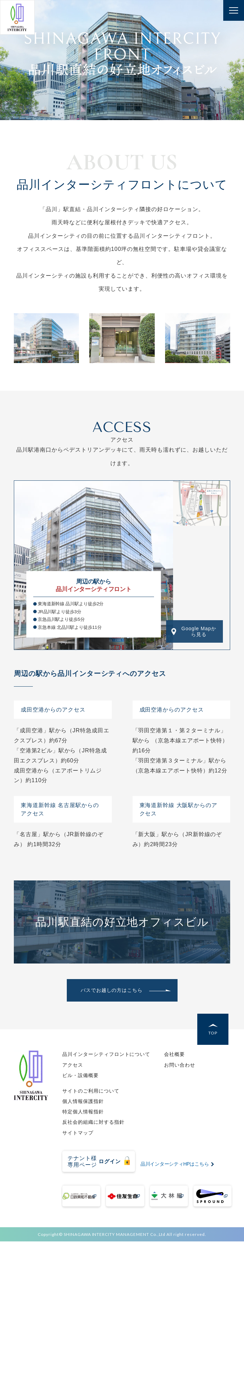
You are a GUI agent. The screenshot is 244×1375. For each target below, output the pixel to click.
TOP (212, 1032)
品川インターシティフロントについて (106, 1054)
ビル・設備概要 (80, 1075)
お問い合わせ (179, 1065)
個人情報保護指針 (83, 1101)
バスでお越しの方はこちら (112, 990)
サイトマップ (77, 1133)
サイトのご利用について (90, 1091)
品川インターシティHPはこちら (175, 1164)
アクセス (72, 1065)
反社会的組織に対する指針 (93, 1122)
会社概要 (174, 1054)
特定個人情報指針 (83, 1111)
